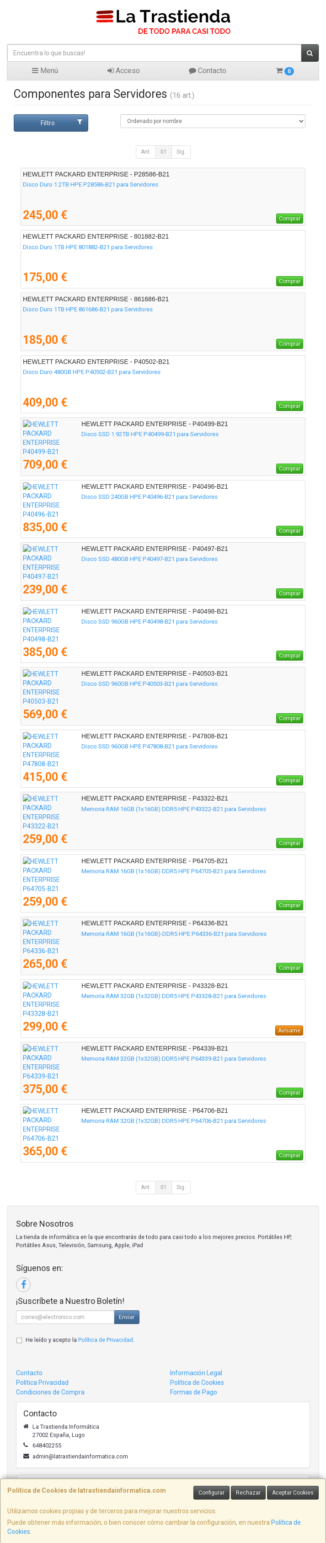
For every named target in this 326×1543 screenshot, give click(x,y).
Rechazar (248, 1493)
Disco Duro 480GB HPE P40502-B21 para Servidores (91, 371)
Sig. (181, 152)
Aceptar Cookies (293, 1493)
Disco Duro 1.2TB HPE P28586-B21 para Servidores (90, 184)
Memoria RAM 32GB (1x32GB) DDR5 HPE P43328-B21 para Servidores (115, 996)
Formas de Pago (193, 1392)
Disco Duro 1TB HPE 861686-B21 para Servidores (88, 309)
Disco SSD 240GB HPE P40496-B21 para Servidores (91, 496)
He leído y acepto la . (80, 1339)
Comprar (289, 218)
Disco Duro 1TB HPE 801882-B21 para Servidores (88, 247)
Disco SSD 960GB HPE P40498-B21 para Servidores (91, 621)
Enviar (126, 1317)
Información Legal (196, 1373)
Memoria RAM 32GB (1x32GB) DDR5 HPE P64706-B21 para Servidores (115, 1120)
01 (163, 152)
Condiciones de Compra (50, 1392)
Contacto (207, 70)
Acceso (123, 70)
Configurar (211, 1493)
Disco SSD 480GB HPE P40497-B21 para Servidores (91, 558)
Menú (45, 70)
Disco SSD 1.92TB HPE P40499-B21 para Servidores (91, 434)
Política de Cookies (197, 1382)
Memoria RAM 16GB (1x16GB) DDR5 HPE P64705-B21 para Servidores (115, 871)
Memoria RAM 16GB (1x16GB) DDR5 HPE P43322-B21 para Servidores (115, 809)
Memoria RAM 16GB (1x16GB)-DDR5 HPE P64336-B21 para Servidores (115, 933)
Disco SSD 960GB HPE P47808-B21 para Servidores (91, 746)
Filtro (62, 122)
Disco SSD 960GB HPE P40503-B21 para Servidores (91, 683)
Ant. (146, 152)
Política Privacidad (42, 1382)
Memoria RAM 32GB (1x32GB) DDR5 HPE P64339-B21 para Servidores (115, 1058)
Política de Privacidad (105, 1339)
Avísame (289, 1030)
